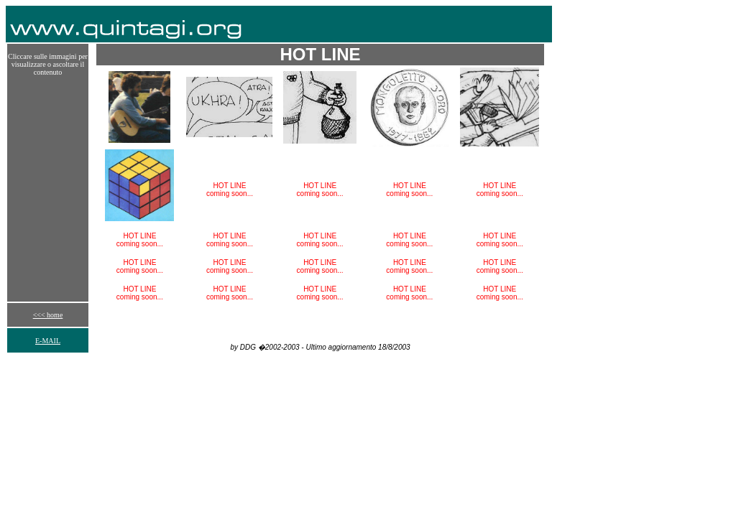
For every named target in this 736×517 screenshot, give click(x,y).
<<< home (48, 315)
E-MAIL (47, 341)
